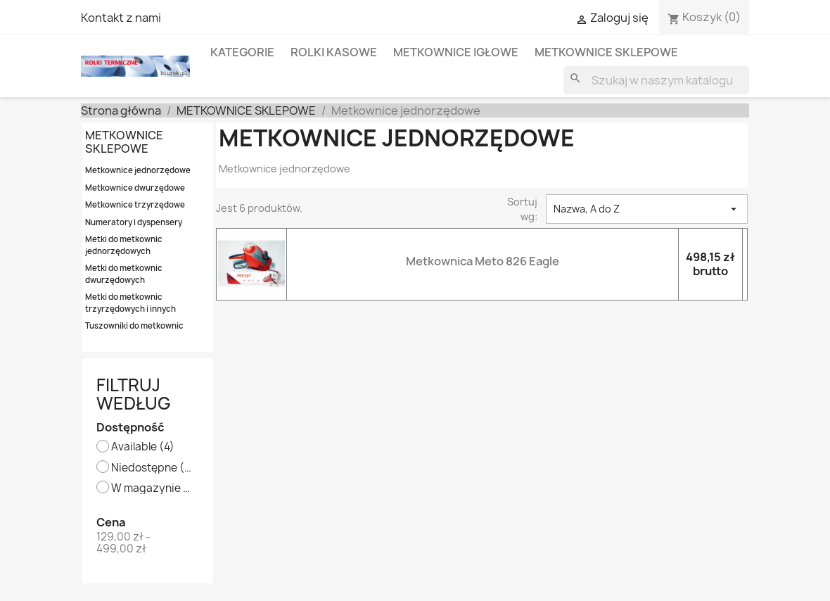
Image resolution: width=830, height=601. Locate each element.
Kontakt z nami (121, 17)
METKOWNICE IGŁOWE (455, 52)
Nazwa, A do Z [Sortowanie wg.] (647, 209)
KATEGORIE (242, 52)
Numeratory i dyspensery (133, 222)
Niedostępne (152, 468)
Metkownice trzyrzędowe (135, 204)
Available (142, 447)
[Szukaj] (656, 80)
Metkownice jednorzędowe (138, 170)
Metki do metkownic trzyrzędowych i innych (130, 302)
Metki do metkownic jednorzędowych (123, 245)
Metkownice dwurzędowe (135, 187)
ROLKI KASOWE (333, 52)
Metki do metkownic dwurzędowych (123, 273)
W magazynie (152, 489)
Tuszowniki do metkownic (134, 325)
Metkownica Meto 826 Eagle (482, 261)
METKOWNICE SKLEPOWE (606, 52)
